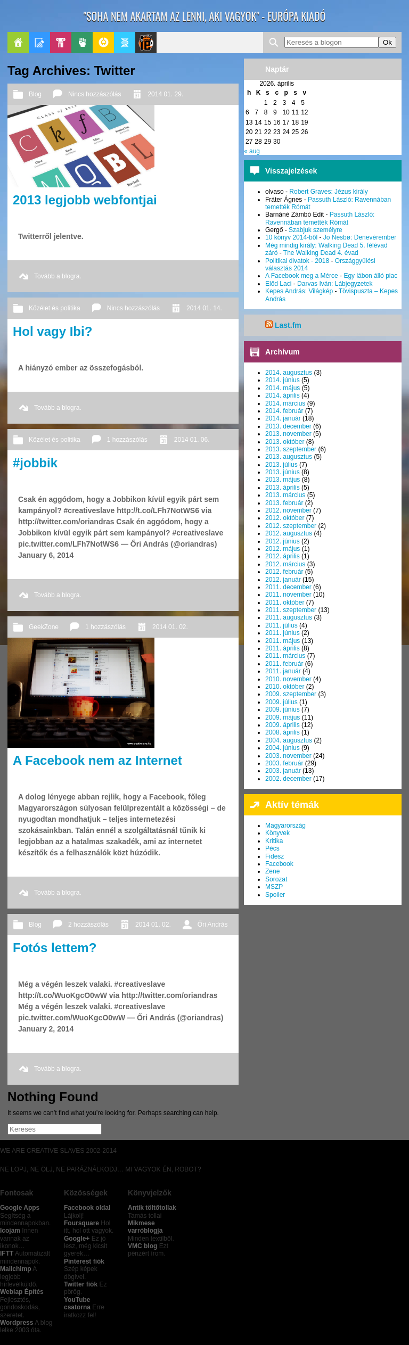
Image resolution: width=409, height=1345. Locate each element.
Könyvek (277, 833)
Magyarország (285, 825)
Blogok (39, 42)
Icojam (10, 1230)
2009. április (282, 725)
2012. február (284, 571)
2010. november (288, 679)
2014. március (285, 403)
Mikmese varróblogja (145, 1226)
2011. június (282, 633)
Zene (272, 871)
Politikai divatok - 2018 (297, 261)
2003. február (284, 763)
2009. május (282, 717)
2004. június (282, 748)
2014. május (282, 388)
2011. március (285, 655)
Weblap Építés (22, 1292)
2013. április (282, 487)
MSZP (274, 886)
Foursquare (81, 1223)
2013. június (282, 472)
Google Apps (19, 1207)
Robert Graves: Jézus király (328, 191)
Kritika (274, 841)
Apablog (124, 42)
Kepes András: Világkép (299, 291)
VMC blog (142, 1246)
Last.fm (288, 325)
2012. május (282, 548)
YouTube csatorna (77, 1303)
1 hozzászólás (127, 439)
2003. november (288, 756)
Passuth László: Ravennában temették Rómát (319, 218)
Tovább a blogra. (57, 276)
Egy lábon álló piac (370, 275)
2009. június (282, 709)
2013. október (284, 441)
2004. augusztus (288, 740)
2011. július (281, 625)
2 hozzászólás (88, 924)
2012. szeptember (290, 526)
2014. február (284, 411)
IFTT (6, 1253)
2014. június (282, 380)
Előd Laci (278, 283)
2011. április (282, 648)
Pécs (272, 848)
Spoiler (275, 894)
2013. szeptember (290, 449)
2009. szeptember (290, 694)
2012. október (284, 518)
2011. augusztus (288, 617)
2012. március (285, 564)
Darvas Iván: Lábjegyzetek (334, 283)
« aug (252, 151)
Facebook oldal (87, 1207)
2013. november (288, 434)
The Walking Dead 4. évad (320, 253)
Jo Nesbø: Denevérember (359, 237)
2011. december (288, 587)
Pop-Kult (60, 42)
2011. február (284, 663)
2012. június (282, 541)
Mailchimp (15, 1269)
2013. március (285, 495)
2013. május (282, 479)
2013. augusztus (288, 456)
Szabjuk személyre (315, 230)
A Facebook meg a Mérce (301, 275)
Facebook (279, 864)
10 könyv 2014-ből (291, 237)
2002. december (288, 778)
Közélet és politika (54, 308)
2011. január (283, 671)
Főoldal (18, 42)
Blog (35, 94)
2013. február (284, 503)
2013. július (281, 464)
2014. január (283, 418)
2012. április (282, 556)
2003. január (283, 770)
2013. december (288, 426)
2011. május (282, 641)
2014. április (282, 395)
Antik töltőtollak (152, 1207)
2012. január (283, 579)
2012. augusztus (288, 533)
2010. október (284, 686)
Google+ (76, 1238)
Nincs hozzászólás (94, 94)
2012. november (288, 510)
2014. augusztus (288, 372)
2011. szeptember (290, 610)
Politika (82, 42)
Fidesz (274, 856)
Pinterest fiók (84, 1261)
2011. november (288, 594)
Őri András (213, 924)
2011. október (284, 602)
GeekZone (103, 42)
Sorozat (276, 879)
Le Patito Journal (146, 42)
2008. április (282, 732)
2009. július (281, 702)
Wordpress (16, 1322)
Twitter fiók (80, 1284)
